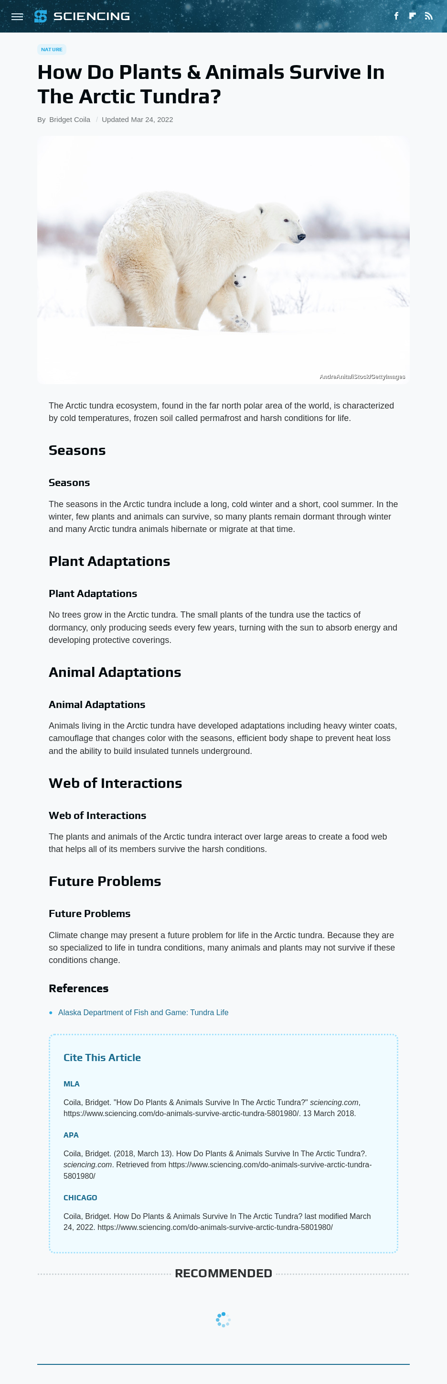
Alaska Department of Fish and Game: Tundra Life (143, 1012)
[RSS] (429, 16)
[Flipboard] (412, 16)
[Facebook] (396, 16)
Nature (52, 49)
